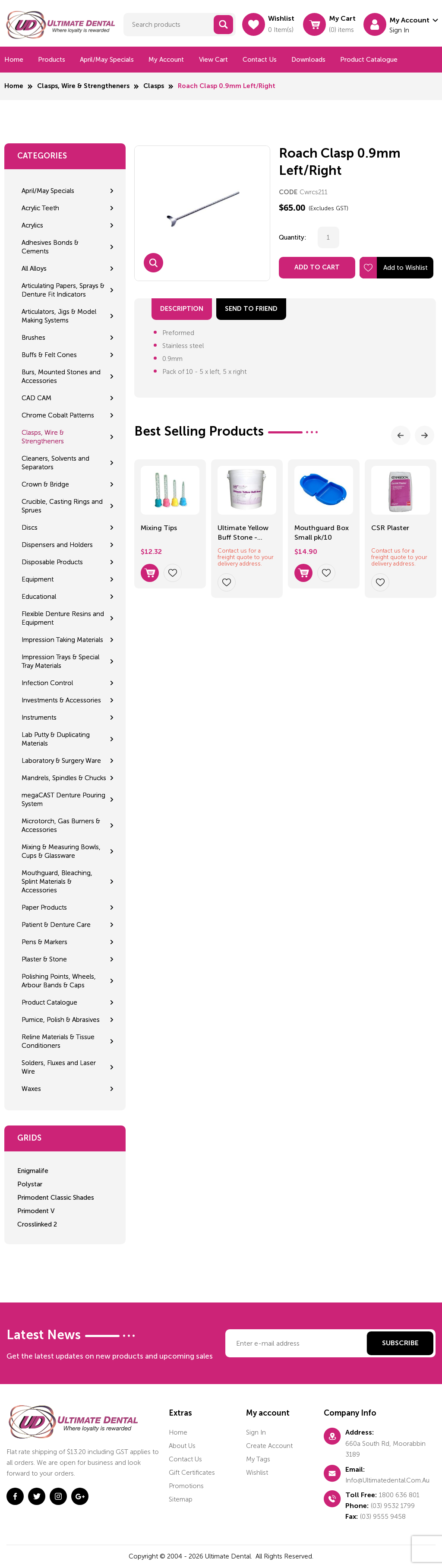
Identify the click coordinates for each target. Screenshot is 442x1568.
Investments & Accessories (61, 700)
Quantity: (292, 237)
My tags (258, 1459)
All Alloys (34, 268)
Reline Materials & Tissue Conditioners (58, 1041)
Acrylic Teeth (40, 208)
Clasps (153, 86)
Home (13, 59)
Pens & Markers (44, 942)
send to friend (251, 309)
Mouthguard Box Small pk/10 (321, 532)
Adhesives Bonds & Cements (50, 247)
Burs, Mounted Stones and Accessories (61, 376)
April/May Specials (107, 59)
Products (51, 59)
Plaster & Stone (44, 959)
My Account (166, 59)
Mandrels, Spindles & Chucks (64, 778)
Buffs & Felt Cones (49, 355)
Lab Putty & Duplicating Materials (56, 739)
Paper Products (44, 907)
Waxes (31, 1089)
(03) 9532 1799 (393, 1506)
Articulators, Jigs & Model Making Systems (59, 316)
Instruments (39, 717)
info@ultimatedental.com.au (387, 1480)
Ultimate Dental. (229, 1556)
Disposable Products (52, 562)
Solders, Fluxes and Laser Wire (59, 1067)
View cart (213, 59)
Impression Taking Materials (62, 640)
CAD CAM (36, 398)
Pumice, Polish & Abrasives (61, 1020)
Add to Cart (317, 267)
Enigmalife (32, 1171)
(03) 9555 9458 (383, 1517)
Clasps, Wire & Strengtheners (83, 86)
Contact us (260, 59)
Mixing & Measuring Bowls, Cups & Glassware (61, 851)
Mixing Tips (159, 528)
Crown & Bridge (45, 484)
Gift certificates (192, 1472)
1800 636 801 (399, 1495)
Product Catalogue (369, 59)
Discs (30, 527)
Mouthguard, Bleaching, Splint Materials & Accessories (57, 881)
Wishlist (257, 1472)
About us (182, 1446)
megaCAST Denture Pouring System (63, 799)
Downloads (308, 59)
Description (181, 309)
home (178, 1432)
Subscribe (400, 1343)
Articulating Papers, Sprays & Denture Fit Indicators (63, 290)
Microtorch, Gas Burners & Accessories (61, 825)
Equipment (38, 579)
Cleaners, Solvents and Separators (55, 463)
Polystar (29, 1184)
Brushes (33, 337)
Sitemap (181, 1499)
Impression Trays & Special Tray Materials (60, 661)
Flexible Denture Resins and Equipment (63, 618)
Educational (39, 597)
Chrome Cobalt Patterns (58, 415)
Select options (150, 573)
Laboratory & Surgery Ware (61, 761)
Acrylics (32, 225)
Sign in (256, 1432)
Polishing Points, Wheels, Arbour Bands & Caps (59, 981)
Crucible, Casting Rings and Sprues (62, 506)
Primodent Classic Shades (55, 1197)
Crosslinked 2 (37, 1224)
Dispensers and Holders (57, 545)
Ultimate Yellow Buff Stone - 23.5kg (243, 533)
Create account (269, 1446)
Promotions (186, 1486)
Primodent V (35, 1211)
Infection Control (47, 683)
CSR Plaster (390, 528)
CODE (288, 192)
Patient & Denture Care (56, 925)
